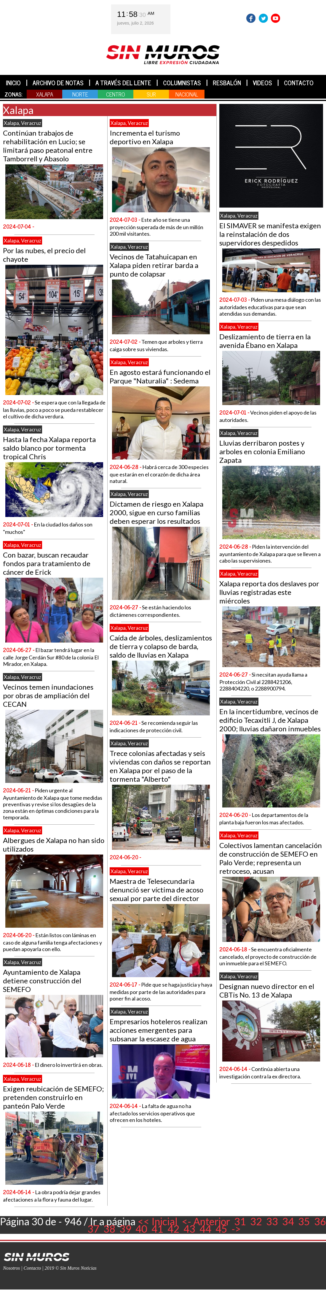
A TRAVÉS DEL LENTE (123, 83)
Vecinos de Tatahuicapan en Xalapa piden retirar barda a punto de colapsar (154, 265)
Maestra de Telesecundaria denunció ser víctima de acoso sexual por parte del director (156, 890)
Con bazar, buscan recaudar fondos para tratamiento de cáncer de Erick (46, 563)
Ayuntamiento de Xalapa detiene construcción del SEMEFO (42, 980)
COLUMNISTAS (182, 83)
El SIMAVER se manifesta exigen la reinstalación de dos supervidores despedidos (270, 234)
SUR (151, 94)
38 (109, 1229)
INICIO (13, 83)
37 (93, 1229)
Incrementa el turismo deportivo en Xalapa (145, 137)
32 (256, 1221)
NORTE (80, 94)
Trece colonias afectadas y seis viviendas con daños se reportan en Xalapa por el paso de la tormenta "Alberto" (160, 766)
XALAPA (44, 94)
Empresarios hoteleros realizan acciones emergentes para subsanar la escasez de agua (158, 1030)
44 (205, 1229)
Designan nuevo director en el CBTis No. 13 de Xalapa (266, 990)
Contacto (32, 1268)
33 (272, 1221)
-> (236, 1229)
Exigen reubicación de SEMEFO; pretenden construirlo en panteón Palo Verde (53, 1097)
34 (288, 1221)
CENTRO (115, 94)
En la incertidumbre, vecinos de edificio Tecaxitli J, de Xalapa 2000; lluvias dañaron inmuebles (270, 720)
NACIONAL (186, 94)
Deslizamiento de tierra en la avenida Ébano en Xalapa (265, 340)
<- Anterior (206, 1221)
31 (240, 1221)
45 (221, 1229)
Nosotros (11, 1268)
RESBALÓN (227, 83)
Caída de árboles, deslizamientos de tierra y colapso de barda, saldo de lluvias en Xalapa (161, 646)
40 (141, 1229)
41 (157, 1229)
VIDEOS (262, 83)
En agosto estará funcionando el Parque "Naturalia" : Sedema (160, 376)
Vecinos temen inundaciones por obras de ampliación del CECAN (48, 695)
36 (320, 1221)
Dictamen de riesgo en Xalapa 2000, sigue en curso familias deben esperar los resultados (156, 512)
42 (173, 1229)
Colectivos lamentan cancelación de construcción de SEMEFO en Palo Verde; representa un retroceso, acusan (270, 858)
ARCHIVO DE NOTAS (58, 83)
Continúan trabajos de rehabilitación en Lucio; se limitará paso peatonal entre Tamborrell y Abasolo (47, 146)
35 (304, 1221)
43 (189, 1229)
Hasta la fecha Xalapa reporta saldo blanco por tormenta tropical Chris (49, 448)
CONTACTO (299, 83)
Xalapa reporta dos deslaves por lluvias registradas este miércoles (269, 592)
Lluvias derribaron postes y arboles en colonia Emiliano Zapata (262, 451)
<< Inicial (158, 1221)
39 (125, 1229)
